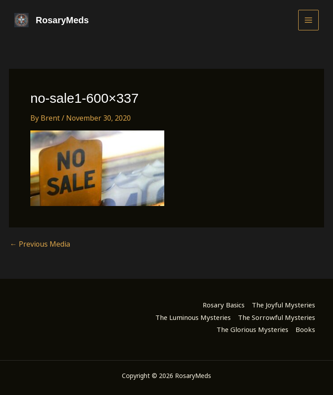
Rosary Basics (224, 304)
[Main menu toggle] (308, 20)
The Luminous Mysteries (193, 317)
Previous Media (40, 244)
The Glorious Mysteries (252, 329)
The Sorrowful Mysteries (276, 317)
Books (305, 329)
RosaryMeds (62, 20)
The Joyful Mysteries (283, 304)
